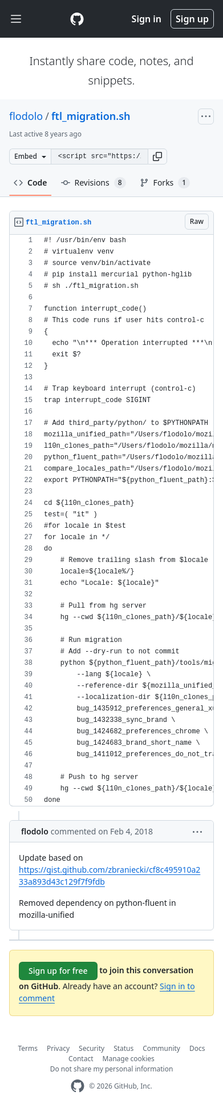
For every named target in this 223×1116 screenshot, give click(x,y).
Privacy (58, 1048)
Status (123, 1048)
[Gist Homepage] (77, 19)
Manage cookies (129, 1058)
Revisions (93, 182)
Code (30, 182)
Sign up (192, 19)
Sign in (146, 19)
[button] (157, 156)
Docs (197, 1048)
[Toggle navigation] (16, 19)
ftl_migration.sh (91, 116)
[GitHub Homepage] (77, 1086)
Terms (28, 1048)
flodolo (26, 116)
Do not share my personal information (111, 1069)
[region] (111, 520)
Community (161, 1048)
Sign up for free (58, 970)
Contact (80, 1058)
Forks (165, 182)
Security (91, 1048)
